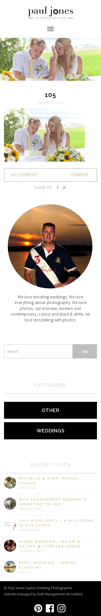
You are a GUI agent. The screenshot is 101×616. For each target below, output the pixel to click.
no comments (25, 174)
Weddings (51, 430)
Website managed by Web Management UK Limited (43, 594)
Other (51, 410)
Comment (79, 174)
